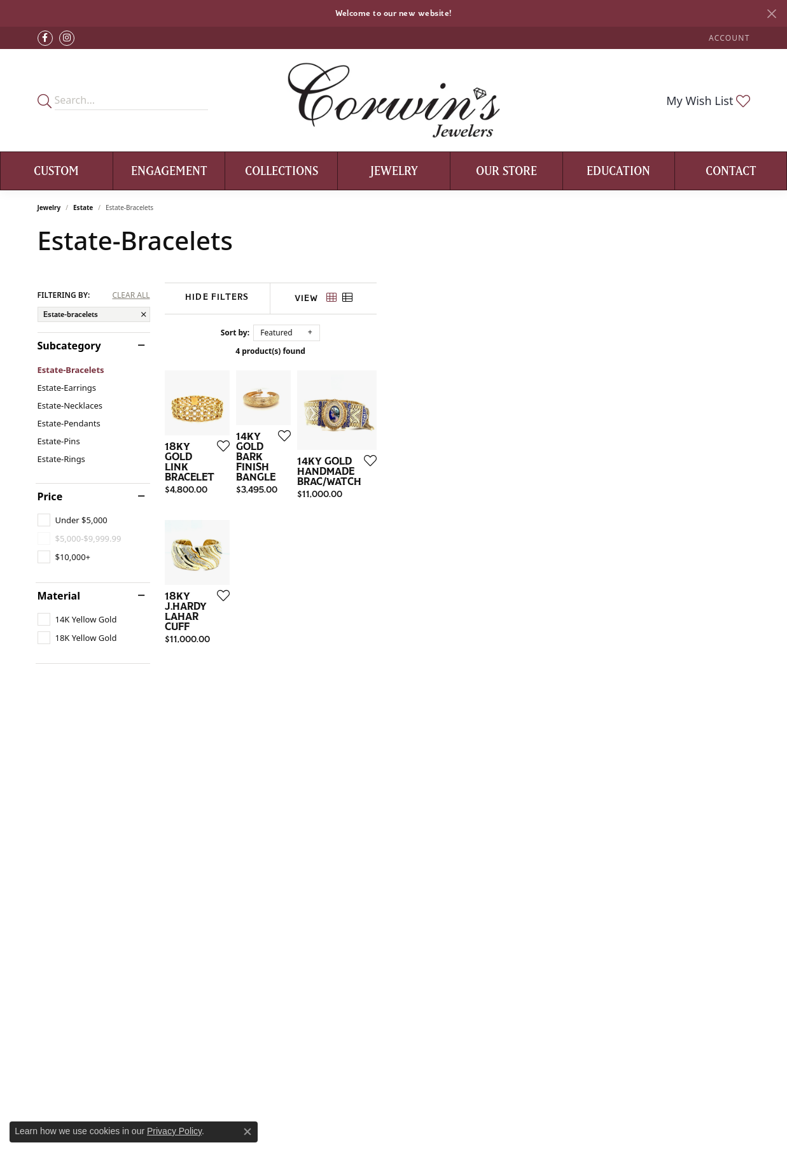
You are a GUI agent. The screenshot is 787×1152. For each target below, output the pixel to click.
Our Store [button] (506, 171)
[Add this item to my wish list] (345, 571)
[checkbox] (73, 520)
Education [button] (618, 171)
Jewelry (49, 207)
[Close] (771, 14)
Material (59, 596)
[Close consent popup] (247, 1131)
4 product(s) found (457, 351)
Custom (56, 171)
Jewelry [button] (394, 171)
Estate (83, 207)
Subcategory (69, 346)
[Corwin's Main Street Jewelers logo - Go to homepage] (393, 100)
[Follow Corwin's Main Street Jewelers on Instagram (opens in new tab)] (66, 38)
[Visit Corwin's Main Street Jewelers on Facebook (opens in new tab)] (45, 38)
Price (50, 496)
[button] (727, 38)
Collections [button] (281, 171)
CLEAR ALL (131, 295)
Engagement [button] (169, 171)
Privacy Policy (174, 1131)
